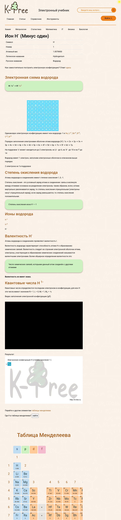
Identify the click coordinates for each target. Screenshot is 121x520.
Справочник (36, 19)
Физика (71, 29)
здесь (68, 67)
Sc (33, 490)
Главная (10, 19)
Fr (17, 515)
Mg (25, 482)
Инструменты (53, 19)
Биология (83, 29)
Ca (25, 490)
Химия (8, 29)
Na (17, 482)
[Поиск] (113, 10)
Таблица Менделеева (44, 435)
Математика (51, 29)
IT (62, 29)
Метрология (20, 29)
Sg (66, 515)
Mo (67, 498)
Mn (75, 490)
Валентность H (18, 236)
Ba (25, 507)
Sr (25, 498)
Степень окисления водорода (31, 172)
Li (70, 133)
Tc (75, 498)
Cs (17, 507)
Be (74, 133)
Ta (58, 507)
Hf (50, 507)
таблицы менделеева (41, 410)
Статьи (22, 19)
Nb (58, 498)
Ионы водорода (19, 214)
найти (35, 416)
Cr (66, 490)
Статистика (36, 29)
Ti (50, 490)
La (33, 507)
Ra (25, 515)
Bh (75, 515)
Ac (33, 515)
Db (58, 515)
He (66, 133)
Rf (50, 515)
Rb (17, 498)
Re (75, 507)
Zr (50, 498)
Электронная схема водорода (31, 77)
